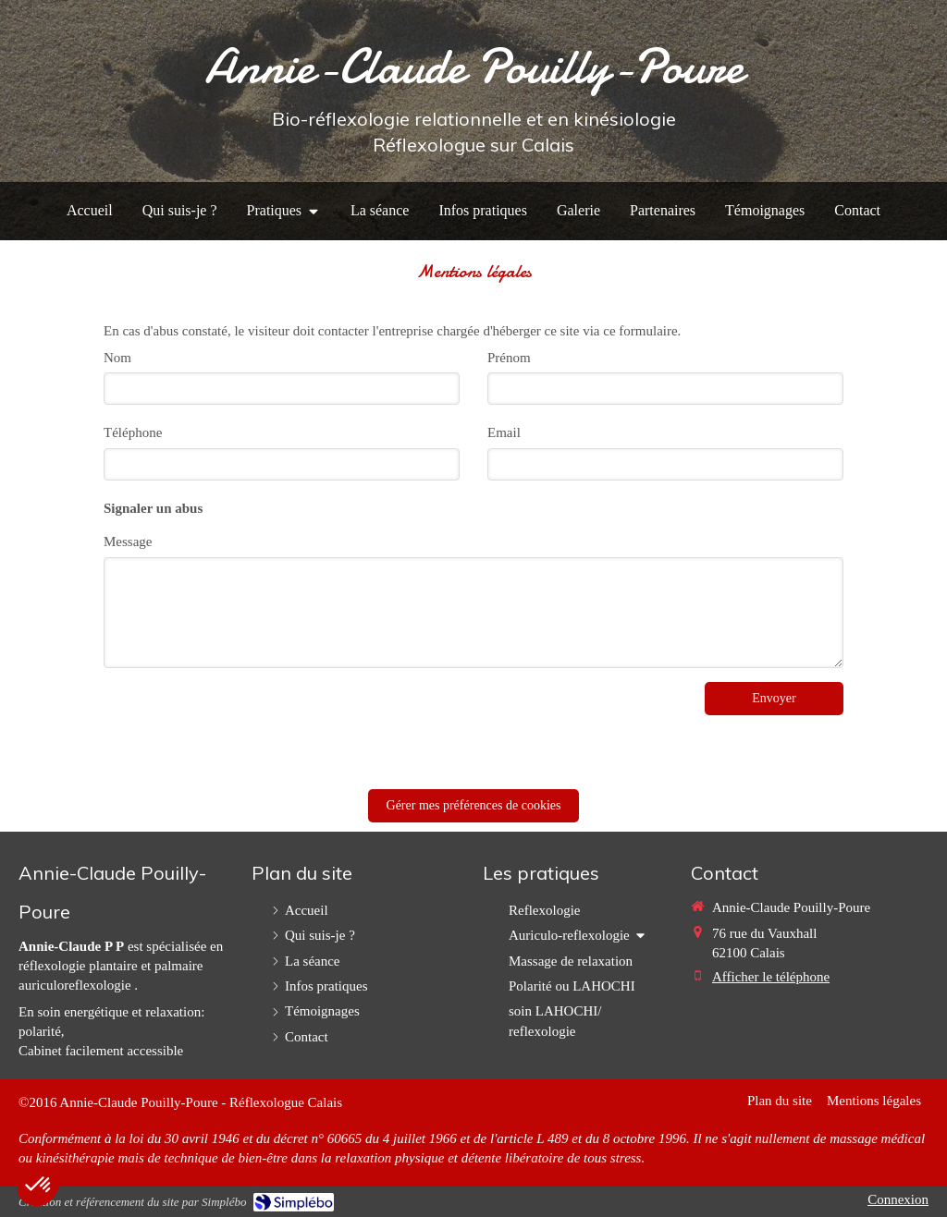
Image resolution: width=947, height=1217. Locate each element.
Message (128, 541)
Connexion (898, 1199)
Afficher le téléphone (771, 976)
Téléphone (133, 432)
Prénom (509, 357)
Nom (117, 357)
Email (504, 432)
